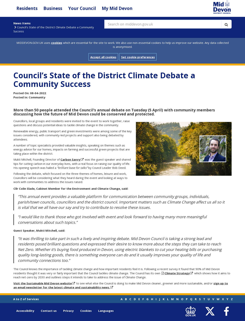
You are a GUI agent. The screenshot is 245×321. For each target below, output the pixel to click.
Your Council (82, 8)
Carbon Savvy (70, 159)
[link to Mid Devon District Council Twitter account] (211, 311)
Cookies (86, 311)
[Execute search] (226, 24)
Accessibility (25, 311)
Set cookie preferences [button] (138, 57)
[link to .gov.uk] (191, 311)
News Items (22, 23)
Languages (106, 311)
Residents (27, 8)
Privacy (68, 311)
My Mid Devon (117, 8)
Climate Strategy (177, 273)
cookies (56, 43)
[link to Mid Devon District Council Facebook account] (226, 311)
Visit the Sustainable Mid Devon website (42, 283)
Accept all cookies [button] (103, 57)
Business (52, 8)
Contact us (49, 311)
